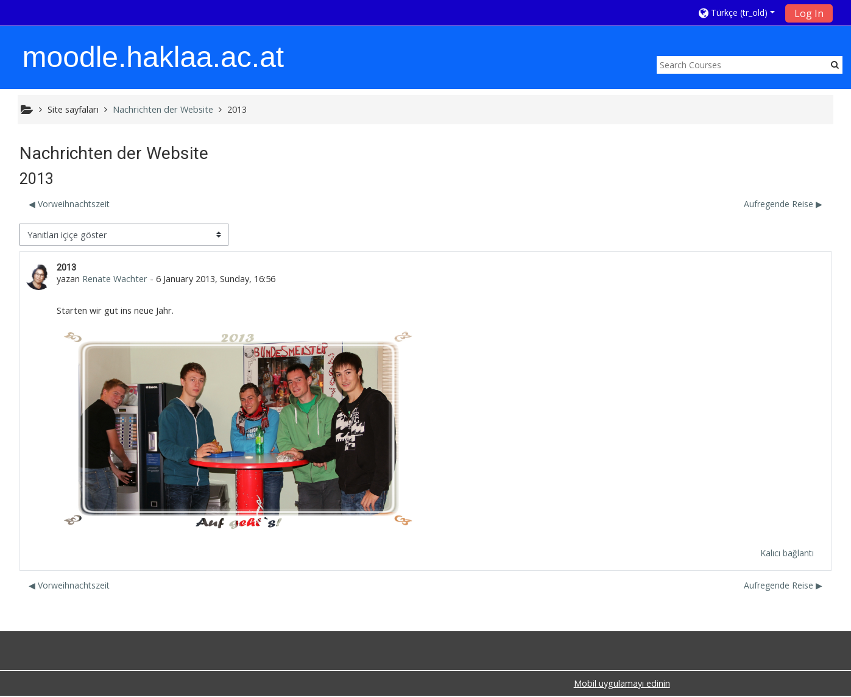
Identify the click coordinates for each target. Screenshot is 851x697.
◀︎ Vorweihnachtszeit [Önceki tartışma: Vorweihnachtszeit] (69, 204)
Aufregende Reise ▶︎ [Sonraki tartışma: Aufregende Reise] (782, 204)
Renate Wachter (115, 279)
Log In (809, 13)
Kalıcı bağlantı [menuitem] (786, 553)
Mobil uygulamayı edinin (622, 684)
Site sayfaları (73, 109)
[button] (738, 12)
